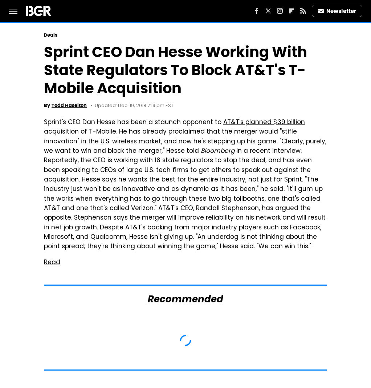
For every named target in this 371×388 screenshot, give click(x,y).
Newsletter (337, 11)
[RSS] (303, 11)
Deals (51, 35)
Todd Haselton (69, 105)
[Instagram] (280, 11)
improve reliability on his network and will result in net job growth (185, 223)
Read (52, 263)
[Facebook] (257, 11)
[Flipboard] (291, 11)
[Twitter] (268, 11)
